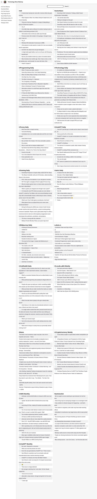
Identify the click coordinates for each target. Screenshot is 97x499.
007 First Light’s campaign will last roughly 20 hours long (36, 181)
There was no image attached (29, 467)
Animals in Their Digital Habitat (65, 175)
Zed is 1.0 (57, 232)
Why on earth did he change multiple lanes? (33, 145)
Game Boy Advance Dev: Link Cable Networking (34, 72)
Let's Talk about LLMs (62, 43)
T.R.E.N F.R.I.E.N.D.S (27, 473)
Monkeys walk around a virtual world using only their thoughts (70, 432)
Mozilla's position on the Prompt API (64, 250)
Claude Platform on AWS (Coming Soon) (32, 439)
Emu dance (24, 143)
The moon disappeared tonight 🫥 (65, 195)
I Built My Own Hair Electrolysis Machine (65, 234)
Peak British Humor (26, 138)
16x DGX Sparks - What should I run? (66, 270)
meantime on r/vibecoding (63, 289)
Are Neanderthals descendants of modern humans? (68, 421)
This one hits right (61, 159)
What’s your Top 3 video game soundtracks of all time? (35, 200)
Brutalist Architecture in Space (29, 238)
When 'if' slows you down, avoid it (30, 70)
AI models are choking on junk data (66, 70)
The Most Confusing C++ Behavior (30, 79)
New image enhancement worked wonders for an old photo (72, 166)
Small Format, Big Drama (28, 159)
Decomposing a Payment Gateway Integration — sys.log (36, 102)
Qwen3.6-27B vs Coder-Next (64, 273)
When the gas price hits (63, 188)
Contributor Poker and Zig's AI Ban (63, 227)
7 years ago (25, 480)
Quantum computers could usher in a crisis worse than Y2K (70, 426)
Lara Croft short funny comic (64, 179)
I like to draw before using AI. (64, 193)
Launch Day (25, 259)
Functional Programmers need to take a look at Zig (67, 241)
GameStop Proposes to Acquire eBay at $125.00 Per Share (72, 93)
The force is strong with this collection (31, 218)
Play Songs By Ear (5, 13)
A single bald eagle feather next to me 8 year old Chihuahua (37, 52)
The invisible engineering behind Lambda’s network (35, 414)
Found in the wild (26, 152)
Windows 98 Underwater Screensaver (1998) (33, 43)
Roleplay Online (5, 22)
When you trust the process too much (31, 448)
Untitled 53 (24, 229)
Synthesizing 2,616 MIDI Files (29, 95)
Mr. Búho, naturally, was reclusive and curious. (33, 255)
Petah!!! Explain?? (26, 63)
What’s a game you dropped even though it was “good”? (36, 188)
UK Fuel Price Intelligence (63, 45)
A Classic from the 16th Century (65, 172)
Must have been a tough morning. (30, 129)
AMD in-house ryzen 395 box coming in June (68, 279)
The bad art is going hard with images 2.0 (67, 177)
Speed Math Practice (6, 15)
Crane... (59, 200)
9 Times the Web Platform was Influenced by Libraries (35, 93)
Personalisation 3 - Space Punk (30, 248)
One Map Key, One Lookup (28, 77)
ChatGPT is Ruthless (62, 143)
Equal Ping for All (26, 90)
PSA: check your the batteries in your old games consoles (36, 179)
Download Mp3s (5, 9)
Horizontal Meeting (26, 131)
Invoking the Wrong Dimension (29, 227)
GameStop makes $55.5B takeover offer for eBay (69, 24)
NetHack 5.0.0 (58, 252)
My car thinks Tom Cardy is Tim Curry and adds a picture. (36, 141)
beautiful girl (25, 54)
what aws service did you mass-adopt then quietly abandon (36, 419)
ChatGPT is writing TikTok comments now (67, 150)
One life (59, 191)
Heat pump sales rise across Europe (66, 56)
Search (67, 6)
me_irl (23, 26)
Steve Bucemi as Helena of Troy (65, 141)
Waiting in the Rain (26, 234)
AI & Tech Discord (5, 11)
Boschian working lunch (28, 236)
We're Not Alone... (26, 250)
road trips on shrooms (27, 261)
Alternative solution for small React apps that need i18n (36, 88)
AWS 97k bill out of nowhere (29, 432)
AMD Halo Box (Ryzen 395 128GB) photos (68, 291)
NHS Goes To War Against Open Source (65, 238)
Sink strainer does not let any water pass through (34, 33)
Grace (23, 232)
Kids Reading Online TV (6, 18)
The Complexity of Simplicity (29, 81)
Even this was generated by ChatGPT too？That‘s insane (36, 450)
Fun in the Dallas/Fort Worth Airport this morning (34, 154)
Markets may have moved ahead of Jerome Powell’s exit (71, 364)
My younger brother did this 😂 (65, 198)
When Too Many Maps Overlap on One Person (33, 74)
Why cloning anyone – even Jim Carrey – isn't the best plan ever (71, 439)
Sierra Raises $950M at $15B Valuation (67, 63)
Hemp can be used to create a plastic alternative (69, 109)
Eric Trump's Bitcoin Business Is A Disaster (68, 362)
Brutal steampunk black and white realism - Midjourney (35, 257)
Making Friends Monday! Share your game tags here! (35, 220)
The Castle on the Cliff (27, 245)
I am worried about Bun (63, 17)
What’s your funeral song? (28, 318)
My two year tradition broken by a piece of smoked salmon (36, 56)
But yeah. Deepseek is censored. (30, 446)
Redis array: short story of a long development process (71, 36)
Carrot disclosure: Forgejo (61, 236)
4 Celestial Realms (26, 252)
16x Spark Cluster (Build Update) (65, 277)
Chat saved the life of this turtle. (65, 134)
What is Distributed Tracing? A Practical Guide (33, 86)
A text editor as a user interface (62, 243)
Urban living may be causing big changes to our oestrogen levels (71, 400)
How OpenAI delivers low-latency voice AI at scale (70, 22)
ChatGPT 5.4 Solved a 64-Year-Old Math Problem (34, 457)
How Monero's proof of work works (66, 54)
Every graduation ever (27, 157)
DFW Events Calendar (6, 20)
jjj (55, 229)
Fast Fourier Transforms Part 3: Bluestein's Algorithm (35, 84)
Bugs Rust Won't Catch (61, 259)
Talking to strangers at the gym (65, 20)
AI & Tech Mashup (5, 6)
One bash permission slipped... (65, 268)
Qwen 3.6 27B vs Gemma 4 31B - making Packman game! (72, 282)
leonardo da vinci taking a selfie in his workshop (69, 157)
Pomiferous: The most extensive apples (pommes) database (72, 52)
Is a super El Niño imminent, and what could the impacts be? (70, 423)
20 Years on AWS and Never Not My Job (32, 416)
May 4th (59, 181)
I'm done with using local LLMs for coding (67, 275)
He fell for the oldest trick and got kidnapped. (33, 49)
